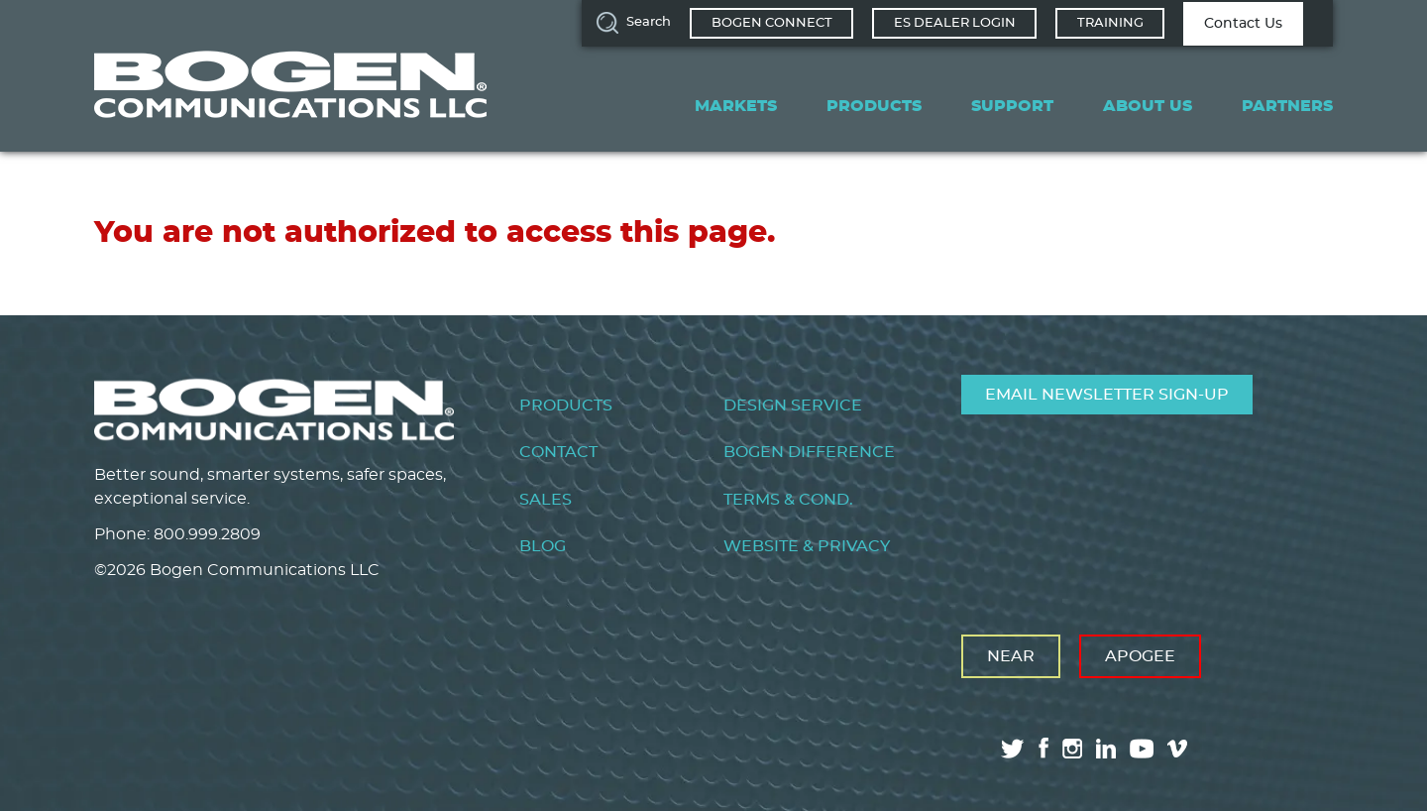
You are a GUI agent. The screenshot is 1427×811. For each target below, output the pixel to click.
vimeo (1179, 748)
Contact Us (1243, 24)
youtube (1141, 748)
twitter (1013, 748)
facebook (1043, 748)
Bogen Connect (772, 23)
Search (648, 22)
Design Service (792, 405)
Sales (545, 500)
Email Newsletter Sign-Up (1107, 395)
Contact (558, 452)
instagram (1072, 748)
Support (1012, 106)
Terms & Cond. (788, 500)
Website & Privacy (806, 546)
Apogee (1140, 656)
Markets (736, 106)
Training (1110, 23)
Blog (542, 546)
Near (1011, 656)
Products (874, 106)
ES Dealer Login (955, 23)
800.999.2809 (207, 534)
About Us (1147, 106)
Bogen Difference (809, 452)
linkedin (1106, 748)
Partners (1287, 106)
